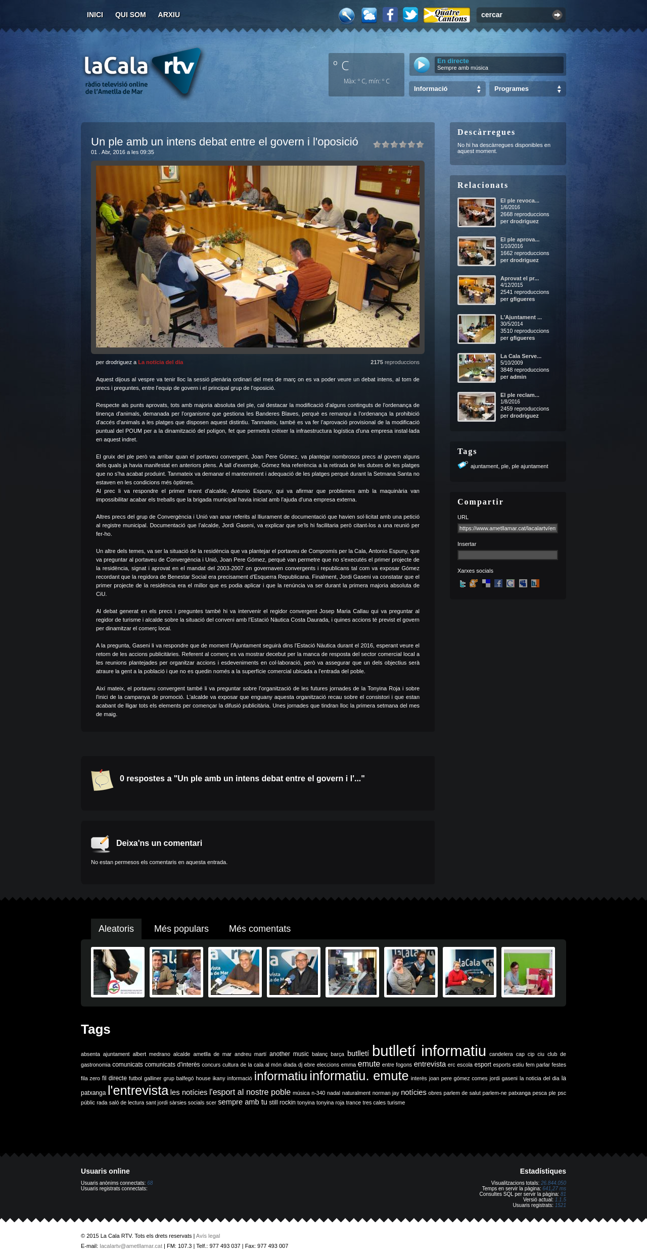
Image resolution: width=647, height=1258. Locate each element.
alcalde (182, 1054)
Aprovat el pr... (519, 278)
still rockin (282, 1102)
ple (505, 466)
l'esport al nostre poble (250, 1092)
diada (289, 1065)
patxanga (520, 1093)
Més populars (181, 929)
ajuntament (484, 466)
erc (451, 1065)
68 (150, 1183)
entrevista (430, 1064)
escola (465, 1065)
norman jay (386, 1093)
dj (300, 1065)
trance (353, 1102)
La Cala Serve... (520, 356)
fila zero (90, 1078)
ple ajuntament (530, 466)
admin (518, 377)
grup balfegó (178, 1078)
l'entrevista (138, 1090)
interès (419, 1078)
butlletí (358, 1053)
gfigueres (522, 299)
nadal (333, 1093)
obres (435, 1093)
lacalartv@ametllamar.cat (131, 1246)
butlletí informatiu (429, 1050)
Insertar (466, 544)
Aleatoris (116, 929)
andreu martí (250, 1054)
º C (341, 65)
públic (88, 1102)
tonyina (305, 1102)
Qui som (130, 15)
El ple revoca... (519, 200)
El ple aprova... (520, 239)
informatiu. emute (358, 1076)
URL (463, 517)
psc (562, 1093)
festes (559, 1065)
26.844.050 (553, 1183)
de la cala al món (261, 1065)
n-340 (318, 1093)
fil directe (114, 1078)
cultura (230, 1065)
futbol (135, 1078)
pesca (540, 1093)
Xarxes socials (475, 571)
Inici (95, 15)
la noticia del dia (540, 1078)
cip (531, 1054)
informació (239, 1078)
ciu (540, 1054)
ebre (309, 1065)
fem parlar (538, 1065)
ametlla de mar (212, 1054)
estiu (518, 1065)
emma (348, 1065)
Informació (430, 88)
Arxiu (169, 15)
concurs (211, 1065)
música (301, 1093)
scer (211, 1102)
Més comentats (260, 929)
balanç (320, 1054)
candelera (501, 1054)
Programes (511, 88)
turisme (396, 1102)
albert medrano (151, 1054)
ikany (219, 1078)
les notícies (189, 1092)
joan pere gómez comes (458, 1078)
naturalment (356, 1093)
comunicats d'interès (172, 1064)
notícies (414, 1092)
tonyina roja (330, 1102)
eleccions (328, 1065)
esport (482, 1064)
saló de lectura (126, 1102)
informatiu (280, 1076)
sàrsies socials (186, 1102)
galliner (152, 1078)
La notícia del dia (160, 362)
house (203, 1078)
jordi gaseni (504, 1078)
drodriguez (524, 221)
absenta (90, 1054)
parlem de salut (462, 1093)
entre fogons (397, 1065)
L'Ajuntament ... (521, 317)
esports (502, 1065)
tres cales (374, 1102)
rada (102, 1102)
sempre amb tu (242, 1102)
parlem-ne (495, 1093)
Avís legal (208, 1236)
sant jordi (157, 1102)
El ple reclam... (519, 395)
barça (337, 1054)
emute (369, 1064)
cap (520, 1054)
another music (289, 1054)
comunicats (127, 1064)
